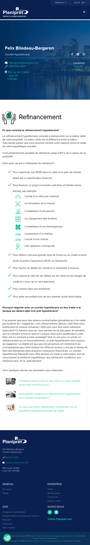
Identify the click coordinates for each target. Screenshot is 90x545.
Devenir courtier (54, 501)
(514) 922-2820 (17, 66)
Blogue (5, 493)
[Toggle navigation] (84, 12)
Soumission (7, 524)
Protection (6, 520)
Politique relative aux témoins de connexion (20, 516)
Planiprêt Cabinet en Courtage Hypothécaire (53, 536)
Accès (79, 3)
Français (59, 3)
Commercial (53, 497)
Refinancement (54, 493)
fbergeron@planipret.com (23, 63)
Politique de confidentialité (13, 512)
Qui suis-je (7, 489)
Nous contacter (8, 528)
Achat (50, 489)
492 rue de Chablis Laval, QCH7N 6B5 (18, 76)
